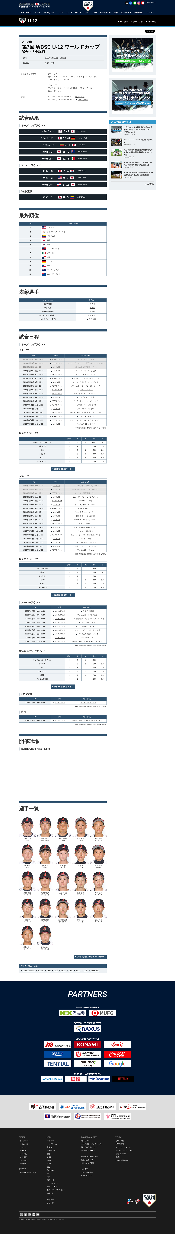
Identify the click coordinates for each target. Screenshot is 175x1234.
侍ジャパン (85, 1141)
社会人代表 (24, 1144)
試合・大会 (138, 21)
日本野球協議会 (87, 1172)
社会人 (41, 970)
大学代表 (23, 1151)
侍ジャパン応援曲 (87, 1163)
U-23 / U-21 (24, 1147)
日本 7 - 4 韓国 (88, 611)
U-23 (49, 970)
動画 (48, 1177)
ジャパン (50, 1141)
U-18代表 (23, 1154)
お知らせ (50, 1193)
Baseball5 (95, 970)
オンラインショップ (123, 1147)
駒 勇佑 (92, 304)
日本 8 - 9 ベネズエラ (88, 703)
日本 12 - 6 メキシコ (86, 416)
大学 (56, 970)
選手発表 (50, 1200)
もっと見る (149, 184)
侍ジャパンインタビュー (56, 1190)
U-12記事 (124, 21)
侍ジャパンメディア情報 (90, 1157)
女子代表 (23, 1164)
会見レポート (52, 1187)
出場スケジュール (87, 1151)
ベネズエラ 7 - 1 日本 (86, 397)
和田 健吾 (92, 319)
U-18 (63, 970)
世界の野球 (120, 1144)
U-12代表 (23, 1160)
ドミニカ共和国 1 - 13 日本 (88, 634)
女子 (86, 970)
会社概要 (84, 1169)
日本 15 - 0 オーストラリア (86, 405)
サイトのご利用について (125, 1151)
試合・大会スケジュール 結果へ (91, 957)
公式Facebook (121, 1154)
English (153, 2)
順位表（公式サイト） (63, 469)
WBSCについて (87, 1176)
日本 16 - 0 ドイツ (86, 390)
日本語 (148, 2)
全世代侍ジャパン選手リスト (92, 1144)
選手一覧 (152, 21)
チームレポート (53, 1183)
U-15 (71, 970)
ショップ (50, 1203)
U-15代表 (23, 1157)
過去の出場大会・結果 (28, 1173)
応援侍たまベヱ (87, 1160)
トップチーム (29, 970)
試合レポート (52, 1180)
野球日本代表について (89, 1147)
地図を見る (79, 97)
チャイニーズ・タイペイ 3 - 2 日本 (86, 378)
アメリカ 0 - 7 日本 (88, 623)
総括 (48, 1173)
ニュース (50, 1196)
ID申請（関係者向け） (124, 1160)
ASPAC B (56, 367)
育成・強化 (120, 1141)
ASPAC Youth (57, 359)
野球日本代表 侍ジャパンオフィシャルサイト (35, 5)
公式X (118, 1157)
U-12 (32, 20)
